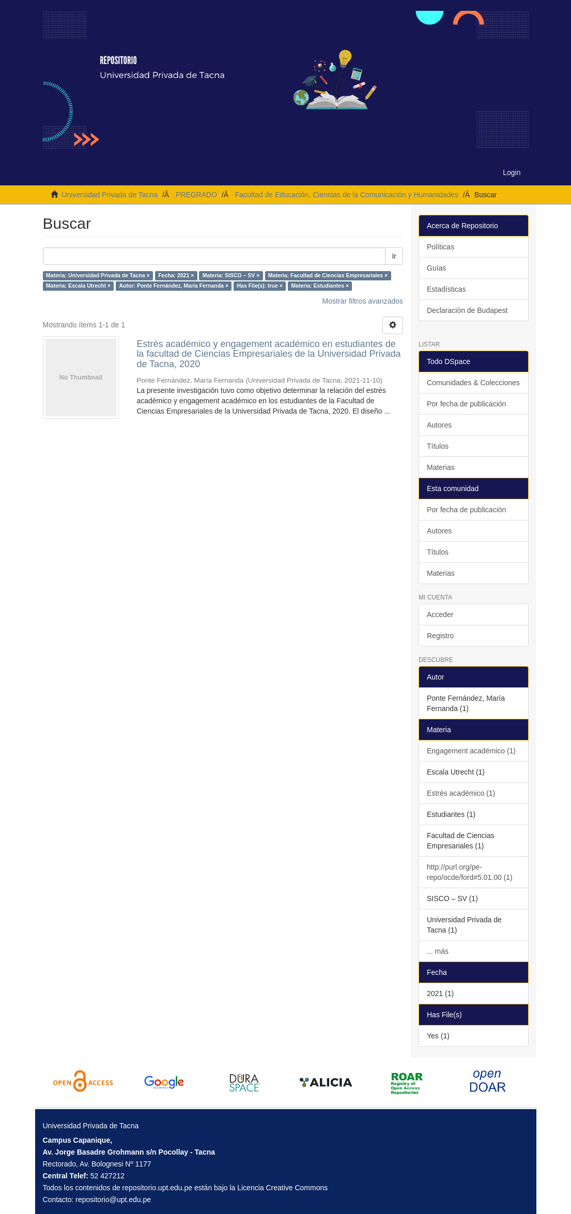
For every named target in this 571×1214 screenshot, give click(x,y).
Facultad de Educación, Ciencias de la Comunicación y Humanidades (346, 195)
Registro (440, 636)
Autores (439, 425)
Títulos (438, 446)
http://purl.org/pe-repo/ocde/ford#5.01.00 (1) (470, 872)
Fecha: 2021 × (176, 276)
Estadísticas (446, 289)
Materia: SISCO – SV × (231, 276)
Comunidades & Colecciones (473, 383)
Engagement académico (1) (471, 751)
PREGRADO (196, 195)
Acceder (440, 614)
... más (438, 951)
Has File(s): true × (259, 286)
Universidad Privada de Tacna (109, 195)
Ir (394, 256)
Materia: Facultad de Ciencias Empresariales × (328, 276)
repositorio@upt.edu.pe (113, 1199)
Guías (436, 268)
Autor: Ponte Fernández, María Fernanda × (173, 286)
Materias (441, 467)
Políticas (440, 247)
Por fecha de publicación (466, 404)
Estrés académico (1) (461, 793)
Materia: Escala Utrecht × (78, 286)
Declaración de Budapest (467, 310)
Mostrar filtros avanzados (362, 301)
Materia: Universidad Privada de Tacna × (98, 276)
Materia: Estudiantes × (320, 286)
